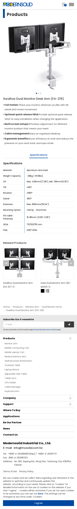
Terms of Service (51, 330)
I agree (38, 503)
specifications (38, 155)
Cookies (60, 484)
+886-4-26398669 (18, 453)
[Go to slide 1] (36, 93)
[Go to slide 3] (40, 93)
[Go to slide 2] (38, 93)
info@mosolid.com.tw (28, 448)
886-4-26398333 (18, 457)
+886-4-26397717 (47, 453)
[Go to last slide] (6, 263)
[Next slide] (71, 263)
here (40, 493)
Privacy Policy (38, 330)
